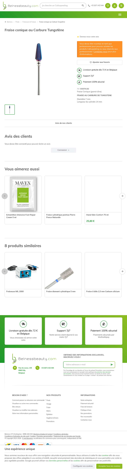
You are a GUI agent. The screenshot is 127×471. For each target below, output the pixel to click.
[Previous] (5, 196)
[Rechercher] (82, 6)
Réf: (78, 89)
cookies (105, 456)
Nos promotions (86, 413)
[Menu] (120, 14)
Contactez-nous (100, 52)
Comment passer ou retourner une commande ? (28, 400)
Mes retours (16, 407)
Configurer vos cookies (83, 466)
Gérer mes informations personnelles (25, 413)
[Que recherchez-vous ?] (63, 6)
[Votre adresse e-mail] (89, 365)
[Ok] (112, 365)
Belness (8, 22)
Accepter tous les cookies (109, 466)
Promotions (50, 421)
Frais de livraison (86, 407)
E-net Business (27, 438)
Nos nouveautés (86, 417)
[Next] (122, 196)
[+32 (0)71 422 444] (96, 5)
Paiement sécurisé (87, 403)
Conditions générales (61, 434)
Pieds (17, 22)
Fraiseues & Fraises (29, 22)
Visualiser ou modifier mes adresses (24, 410)
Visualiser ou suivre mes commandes (25, 403)
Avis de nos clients (63, 123)
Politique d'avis (86, 410)
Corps (48, 407)
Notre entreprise (86, 400)
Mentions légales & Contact (42, 434)
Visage (48, 404)
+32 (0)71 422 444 (47, 368)
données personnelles (58, 461)
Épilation (49, 414)
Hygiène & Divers (52, 418)
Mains (48, 411)
